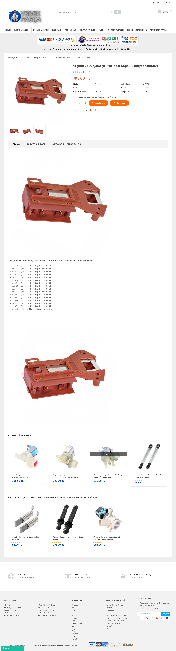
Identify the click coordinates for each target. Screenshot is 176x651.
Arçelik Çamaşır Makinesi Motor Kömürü (25, 538)
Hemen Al (119, 103)
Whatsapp (8, 648)
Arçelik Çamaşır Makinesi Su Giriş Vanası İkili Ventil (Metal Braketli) (67, 476)
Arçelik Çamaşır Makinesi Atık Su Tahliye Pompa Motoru (108, 538)
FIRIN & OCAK (70, 30)
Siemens (75, 615)
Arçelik (75, 605)
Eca (73, 636)
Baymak (75, 628)
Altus (74, 610)
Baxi (73, 631)
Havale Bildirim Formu (115, 621)
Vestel (74, 621)
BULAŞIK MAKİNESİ (41, 30)
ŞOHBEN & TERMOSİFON (137, 30)
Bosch (74, 613)
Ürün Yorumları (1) (37, 144)
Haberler (110, 608)
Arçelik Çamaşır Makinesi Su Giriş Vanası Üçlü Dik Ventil (108, 476)
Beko (74, 608)
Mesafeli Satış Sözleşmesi (117, 615)
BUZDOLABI (57, 30)
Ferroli (74, 639)
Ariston (75, 634)
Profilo (74, 618)
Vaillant (75, 626)
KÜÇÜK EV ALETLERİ (115, 30)
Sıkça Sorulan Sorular (66, 144)
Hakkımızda (111, 610)
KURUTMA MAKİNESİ (87, 30)
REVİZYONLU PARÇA (158, 30)
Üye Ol (167, 3)
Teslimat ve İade (113, 623)
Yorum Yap (88, 72)
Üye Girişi (156, 3)
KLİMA (101, 30)
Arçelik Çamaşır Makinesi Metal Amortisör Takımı (147, 476)
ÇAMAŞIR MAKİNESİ (22, 30)
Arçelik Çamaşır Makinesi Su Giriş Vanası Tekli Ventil (26, 476)
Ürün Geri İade (112, 626)
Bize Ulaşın (111, 613)
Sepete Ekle (98, 103)
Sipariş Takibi (111, 628)
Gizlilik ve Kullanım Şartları (117, 618)
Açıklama (16, 144)
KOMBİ (8, 30)
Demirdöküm (77, 623)
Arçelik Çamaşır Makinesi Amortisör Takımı (68, 538)
